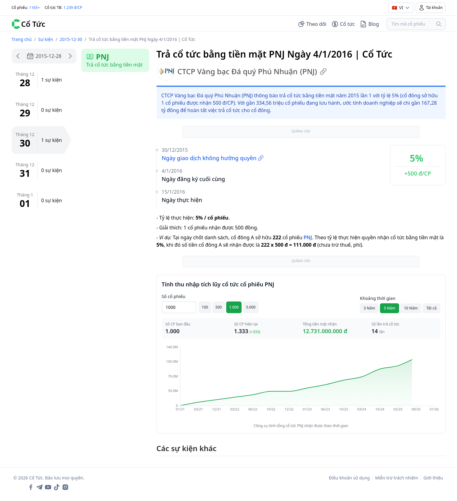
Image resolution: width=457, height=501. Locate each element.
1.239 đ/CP (72, 7)
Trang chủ (22, 39)
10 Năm (411, 308)
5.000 (250, 307)
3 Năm (369, 308)
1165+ (34, 7)
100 (205, 307)
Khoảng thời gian (377, 298)
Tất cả (431, 308)
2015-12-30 (71, 39)
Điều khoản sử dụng (349, 478)
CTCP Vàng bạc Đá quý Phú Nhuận (242, 71)
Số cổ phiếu (174, 296)
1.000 (234, 307)
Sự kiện (45, 39)
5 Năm (389, 308)
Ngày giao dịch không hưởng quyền (213, 158)
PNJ (308, 237)
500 (218, 307)
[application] (301, 382)
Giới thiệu (433, 478)
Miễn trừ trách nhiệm (396, 478)
